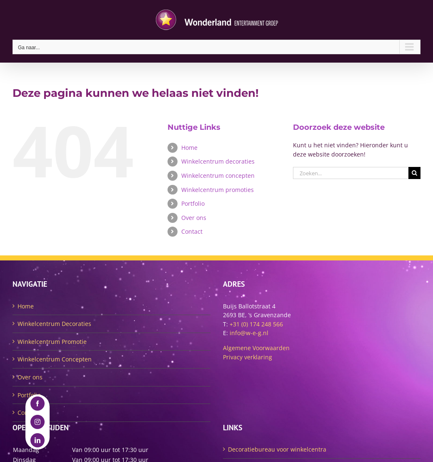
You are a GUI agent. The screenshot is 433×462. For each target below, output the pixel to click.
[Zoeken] (414, 173)
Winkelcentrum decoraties (218, 161)
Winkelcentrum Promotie (52, 342)
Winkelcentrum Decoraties (54, 324)
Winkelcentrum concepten (218, 175)
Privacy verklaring (247, 357)
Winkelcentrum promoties (217, 190)
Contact (192, 231)
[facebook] (37, 403)
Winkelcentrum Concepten (55, 359)
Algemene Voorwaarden (256, 348)
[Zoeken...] (350, 173)
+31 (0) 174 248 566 (256, 324)
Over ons (193, 218)
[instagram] (37, 422)
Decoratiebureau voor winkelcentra (277, 449)
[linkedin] (37, 440)
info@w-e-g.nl (249, 333)
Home (189, 147)
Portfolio (193, 203)
